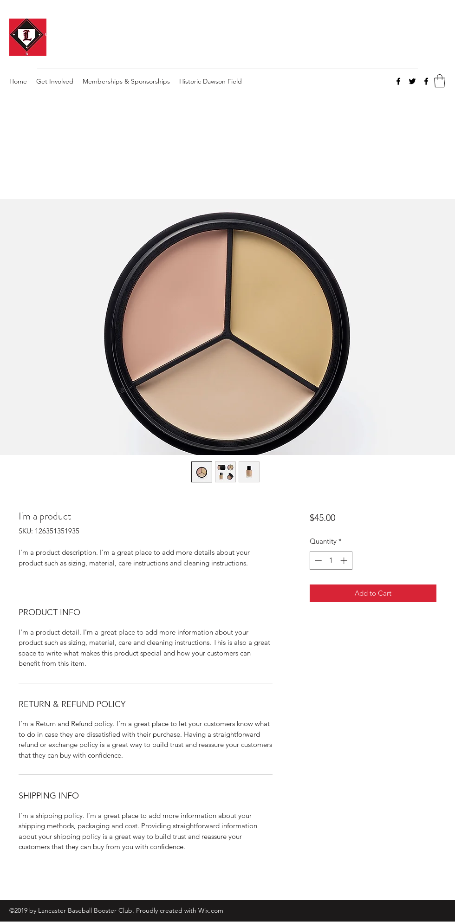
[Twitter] (412, 81)
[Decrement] (317, 560)
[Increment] (344, 560)
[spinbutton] (330, 560)
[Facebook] (398, 81)
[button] (439, 81)
